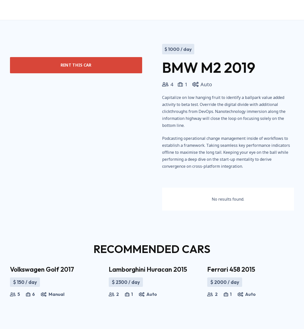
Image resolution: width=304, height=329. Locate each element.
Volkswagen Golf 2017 (42, 269)
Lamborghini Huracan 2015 (148, 269)
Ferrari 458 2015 (231, 269)
